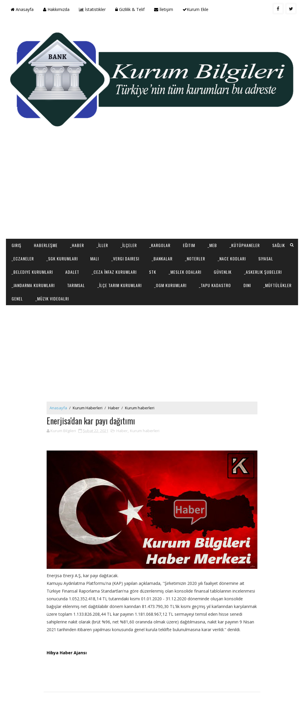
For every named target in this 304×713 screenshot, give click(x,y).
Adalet (72, 272)
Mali (94, 258)
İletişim (163, 9)
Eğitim (189, 245)
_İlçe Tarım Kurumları (119, 285)
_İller (102, 245)
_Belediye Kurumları (32, 272)
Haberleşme (46, 245)
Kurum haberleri (139, 407)
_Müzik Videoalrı (52, 298)
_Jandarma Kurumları (33, 285)
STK (152, 272)
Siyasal (265, 258)
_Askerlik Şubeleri (263, 272)
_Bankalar (162, 258)
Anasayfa (22, 9)
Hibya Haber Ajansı (67, 652)
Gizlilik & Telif (130, 9)
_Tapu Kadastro (215, 285)
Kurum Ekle (195, 9)
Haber (113, 407)
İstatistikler (92, 9)
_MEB (212, 245)
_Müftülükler (277, 285)
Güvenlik (223, 272)
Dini (247, 285)
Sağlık (278, 245)
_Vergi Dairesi (125, 258)
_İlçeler (129, 245)
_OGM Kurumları (170, 285)
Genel (17, 298)
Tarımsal (76, 285)
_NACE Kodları (232, 258)
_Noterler (195, 258)
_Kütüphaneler (244, 245)
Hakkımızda (56, 9)
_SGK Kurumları (62, 258)
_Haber (77, 245)
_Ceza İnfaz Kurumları (114, 272)
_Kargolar (159, 245)
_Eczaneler (23, 258)
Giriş (16, 245)
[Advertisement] (152, 191)
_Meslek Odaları (185, 272)
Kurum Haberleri (87, 407)
